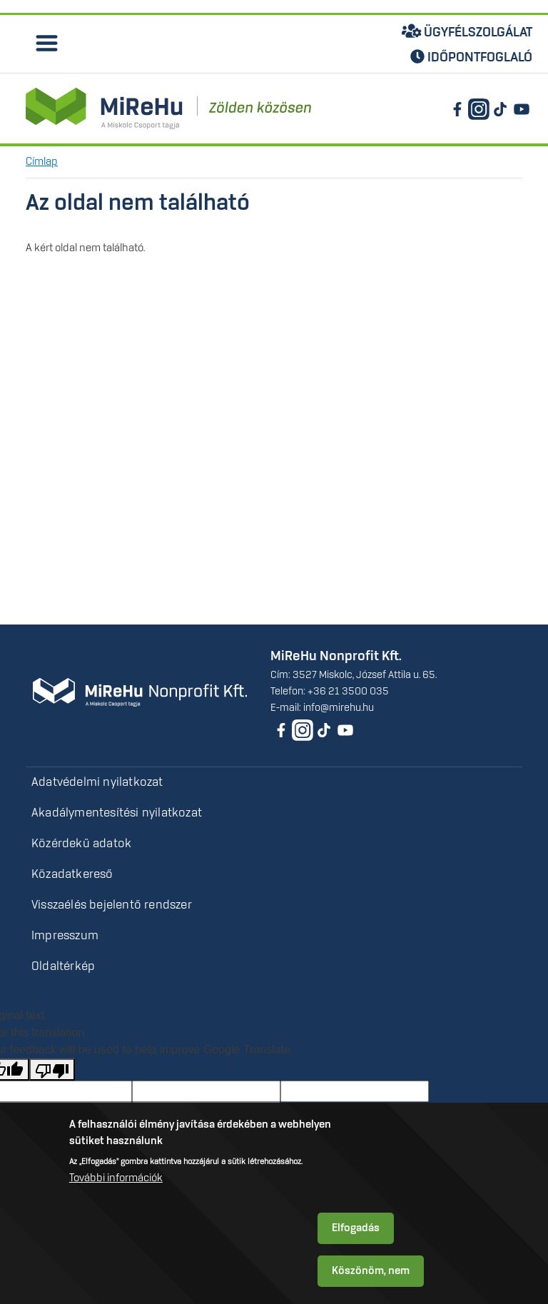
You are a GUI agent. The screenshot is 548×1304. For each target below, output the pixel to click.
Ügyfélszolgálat (467, 31)
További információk (116, 1178)
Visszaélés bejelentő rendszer (111, 905)
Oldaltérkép (63, 966)
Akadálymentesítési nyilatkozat (116, 813)
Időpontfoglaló (471, 57)
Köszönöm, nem (371, 1271)
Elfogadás (356, 1228)
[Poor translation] (52, 1069)
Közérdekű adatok (81, 843)
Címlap (42, 162)
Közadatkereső (72, 874)
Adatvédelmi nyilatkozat (97, 782)
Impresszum (64, 935)
